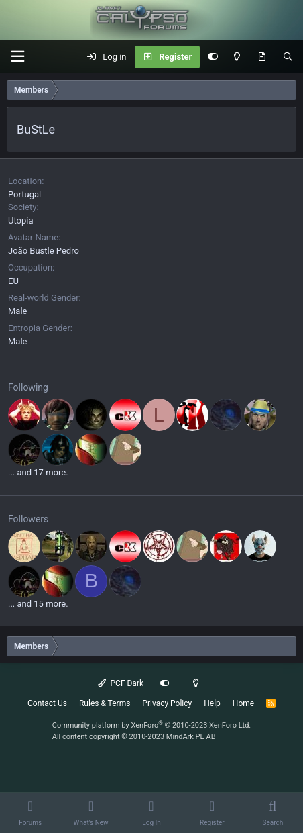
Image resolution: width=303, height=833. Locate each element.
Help (212, 703)
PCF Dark (120, 683)
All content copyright (134, 736)
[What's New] (262, 57)
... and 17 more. (38, 472)
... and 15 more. (38, 604)
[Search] (288, 57)
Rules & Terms (104, 703)
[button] (17, 56)
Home (243, 703)
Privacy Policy (167, 703)
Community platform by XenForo (151, 725)
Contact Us (47, 703)
